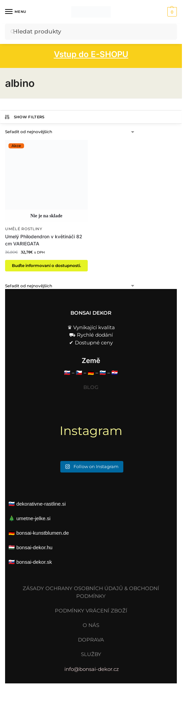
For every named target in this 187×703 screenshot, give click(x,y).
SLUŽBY (91, 654)
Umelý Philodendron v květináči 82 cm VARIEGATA (43, 240)
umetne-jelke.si (33, 518)
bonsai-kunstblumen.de (42, 533)
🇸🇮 (103, 372)
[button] (171, 12)
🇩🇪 (91, 372)
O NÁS (91, 625)
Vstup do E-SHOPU (91, 54)
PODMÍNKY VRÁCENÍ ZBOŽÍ (91, 610)
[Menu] (15, 12)
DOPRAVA (91, 639)
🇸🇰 (67, 372)
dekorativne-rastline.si (41, 504)
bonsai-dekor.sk (34, 562)
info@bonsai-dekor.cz (91, 669)
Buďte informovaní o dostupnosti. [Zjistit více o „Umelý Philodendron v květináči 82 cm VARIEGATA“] (46, 265)
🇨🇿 (79, 372)
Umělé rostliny (23, 229)
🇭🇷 (114, 372)
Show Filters (24, 117)
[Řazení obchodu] (70, 132)
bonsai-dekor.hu (34, 547)
